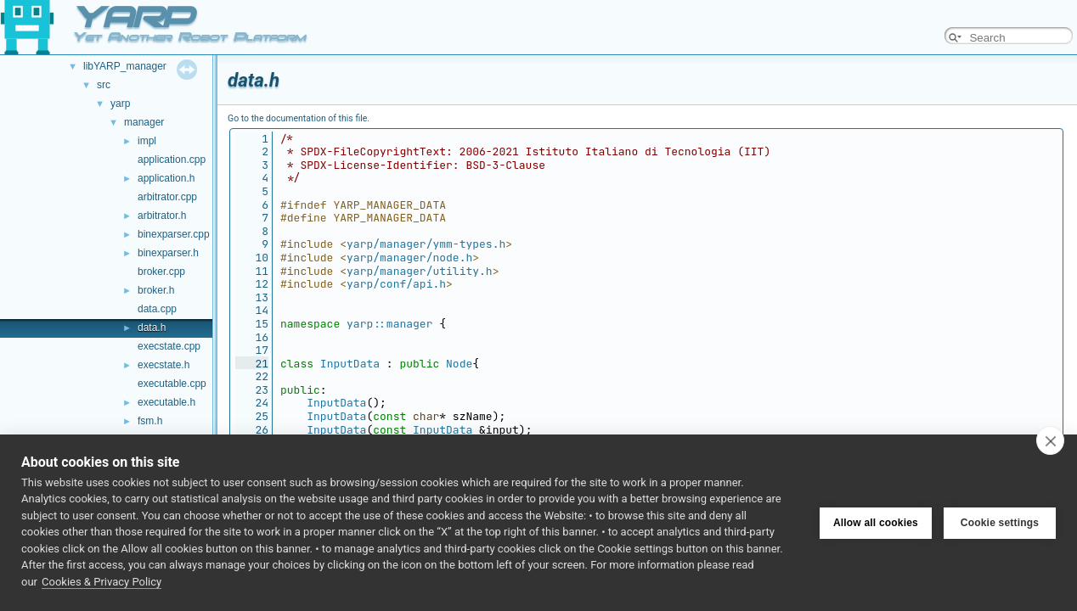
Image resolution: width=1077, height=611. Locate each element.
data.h (152, 328)
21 (251, 363)
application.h (166, 178)
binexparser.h (168, 253)
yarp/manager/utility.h (420, 271)
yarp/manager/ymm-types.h (426, 244)
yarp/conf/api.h (396, 284)
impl (147, 141)
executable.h (166, 402)
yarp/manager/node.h (409, 257)
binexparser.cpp (174, 234)
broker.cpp (161, 271)
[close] (1050, 440)
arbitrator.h (162, 215)
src (103, 85)
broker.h (156, 290)
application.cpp (172, 159)
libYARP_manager (124, 66)
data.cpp (157, 309)
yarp (120, 103)
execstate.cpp (169, 346)
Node (459, 363)
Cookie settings (1000, 523)
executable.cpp (172, 384)
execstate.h (163, 365)
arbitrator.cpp (167, 197)
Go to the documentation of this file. (298, 118)
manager (144, 122)
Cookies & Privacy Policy (101, 581)
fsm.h (150, 421)
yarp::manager (389, 324)
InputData (350, 363)
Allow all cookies (875, 523)
